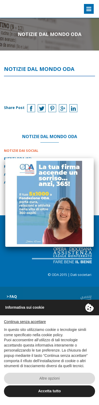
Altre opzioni (49, 378)
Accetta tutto (49, 391)
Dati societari (80, 274)
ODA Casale (17, 9)
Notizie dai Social (21, 150)
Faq (13, 296)
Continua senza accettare (25, 322)
